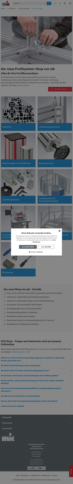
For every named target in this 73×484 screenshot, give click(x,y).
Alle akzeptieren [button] (28, 247)
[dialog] (36, 242)
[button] (36, 252)
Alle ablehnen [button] (46, 247)
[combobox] (60, 231)
